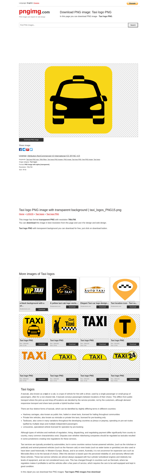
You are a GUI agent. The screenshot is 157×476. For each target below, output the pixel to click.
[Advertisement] (78, 46)
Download (42, 309)
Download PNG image (31, 140)
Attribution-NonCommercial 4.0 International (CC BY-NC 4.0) (53, 156)
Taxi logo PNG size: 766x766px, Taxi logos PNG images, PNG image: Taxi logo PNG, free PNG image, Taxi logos (63, 159)
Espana (36, 3)
